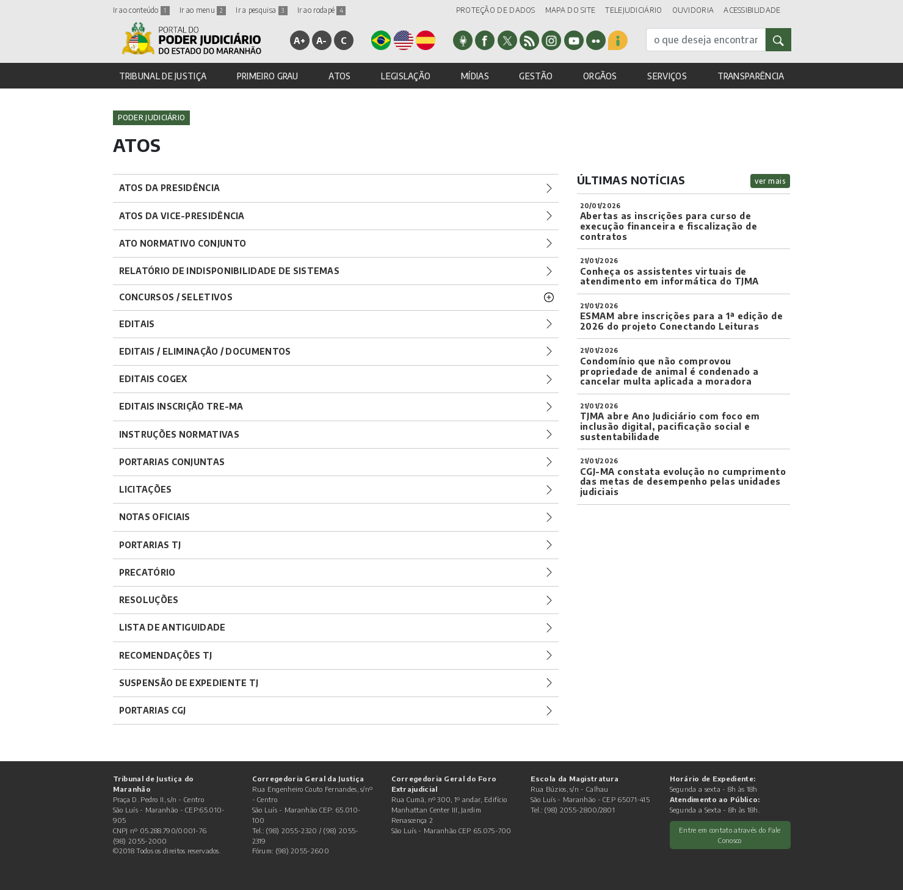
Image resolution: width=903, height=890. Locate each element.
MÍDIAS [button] (475, 76)
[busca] (706, 39)
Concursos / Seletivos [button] (176, 297)
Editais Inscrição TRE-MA (181, 406)
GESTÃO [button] (536, 76)
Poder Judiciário (152, 117)
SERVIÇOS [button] (666, 76)
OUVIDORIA (693, 10)
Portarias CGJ (152, 710)
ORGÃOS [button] (600, 76)
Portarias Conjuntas (172, 462)
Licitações (145, 489)
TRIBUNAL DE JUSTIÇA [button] (163, 76)
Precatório (147, 572)
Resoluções (149, 600)
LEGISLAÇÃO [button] (405, 76)
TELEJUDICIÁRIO (633, 10)
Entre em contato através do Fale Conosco (730, 834)
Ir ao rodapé (321, 10)
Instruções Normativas (179, 434)
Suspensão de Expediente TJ (189, 683)
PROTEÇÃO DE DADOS (495, 10)
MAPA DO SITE (570, 10)
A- (321, 40)
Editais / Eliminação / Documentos (205, 351)
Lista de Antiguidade (172, 627)
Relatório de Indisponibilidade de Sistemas (229, 271)
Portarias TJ (150, 545)
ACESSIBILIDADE (751, 10)
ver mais (770, 181)
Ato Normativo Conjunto (183, 243)
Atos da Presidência (169, 188)
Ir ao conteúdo (141, 10)
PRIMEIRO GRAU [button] (268, 76)
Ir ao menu (203, 10)
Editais (137, 324)
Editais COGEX (153, 379)
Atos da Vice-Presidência (182, 216)
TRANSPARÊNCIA (751, 76)
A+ (299, 40)
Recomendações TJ (165, 655)
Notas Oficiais (154, 517)
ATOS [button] (339, 76)
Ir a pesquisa (261, 10)
